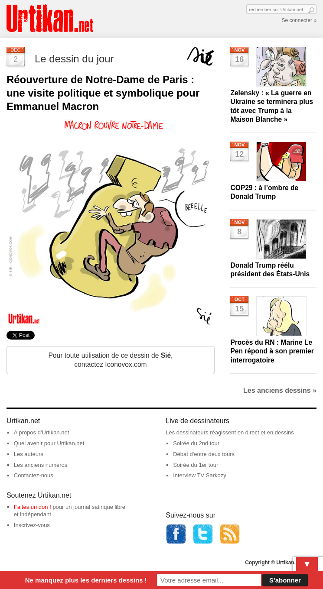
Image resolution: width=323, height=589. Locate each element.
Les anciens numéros (41, 465)
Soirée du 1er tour (195, 465)
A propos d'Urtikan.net (41, 432)
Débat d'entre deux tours (204, 454)
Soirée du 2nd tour (196, 443)
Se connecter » (298, 20)
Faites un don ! (32, 507)
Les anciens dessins (279, 390)
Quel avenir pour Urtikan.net (49, 443)
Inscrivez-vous (32, 525)
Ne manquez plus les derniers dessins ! (86, 580)
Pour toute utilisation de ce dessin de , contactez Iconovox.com (110, 360)
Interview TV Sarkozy (199, 475)
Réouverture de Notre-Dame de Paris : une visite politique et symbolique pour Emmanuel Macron (103, 93)
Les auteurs (28, 454)
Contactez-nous (33, 475)
